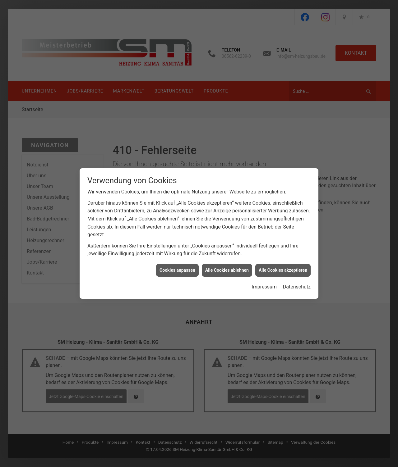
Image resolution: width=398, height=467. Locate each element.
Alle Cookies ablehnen (227, 260)
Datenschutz (297, 278)
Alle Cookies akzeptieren (283, 260)
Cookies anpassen (177, 260)
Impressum (264, 278)
